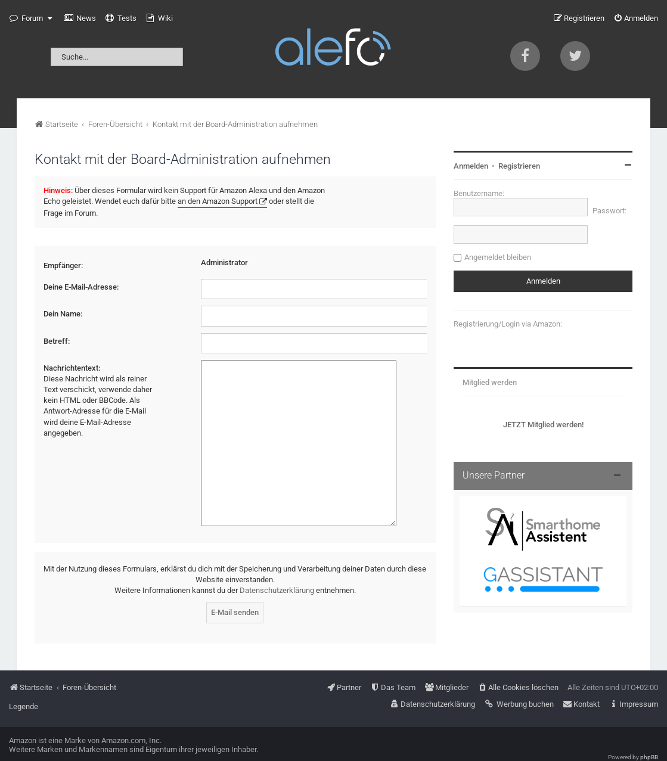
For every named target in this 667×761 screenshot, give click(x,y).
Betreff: (57, 341)
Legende (23, 689)
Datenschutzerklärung (277, 573)
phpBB (649, 740)
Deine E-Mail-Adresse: (81, 286)
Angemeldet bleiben (497, 257)
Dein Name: (63, 313)
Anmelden (471, 165)
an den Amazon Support (218, 201)
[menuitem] (80, 18)
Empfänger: (63, 265)
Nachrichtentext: (72, 368)
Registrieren (519, 165)
